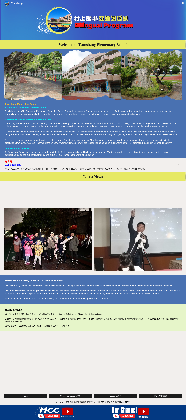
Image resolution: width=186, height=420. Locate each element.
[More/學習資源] (160, 396)
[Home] (25, 396)
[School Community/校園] (70, 396)
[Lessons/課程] (115, 396)
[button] (183, 3)
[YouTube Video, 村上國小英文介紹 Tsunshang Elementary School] (93, 362)
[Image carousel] (138, 241)
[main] (93, 44)
